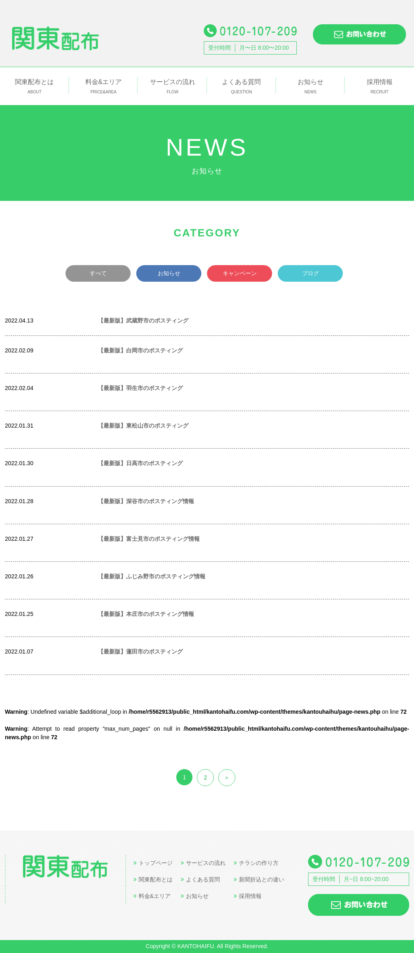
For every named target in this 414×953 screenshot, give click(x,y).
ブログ (310, 273)
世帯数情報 (65, 320)
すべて (98, 273)
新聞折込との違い (259, 879)
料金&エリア (103, 86)
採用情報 (379, 86)
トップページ (153, 863)
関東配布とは (34, 86)
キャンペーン (240, 273)
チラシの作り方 (256, 863)
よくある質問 (241, 86)
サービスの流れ (172, 86)
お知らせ (310, 86)
